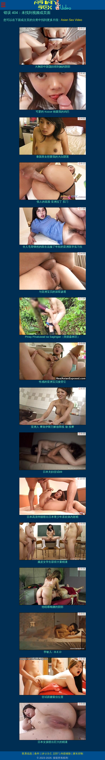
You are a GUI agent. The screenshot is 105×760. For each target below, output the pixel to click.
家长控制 (78, 753)
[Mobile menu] (3, 5)
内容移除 (66, 753)
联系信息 (27, 753)
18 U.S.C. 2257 (50, 753)
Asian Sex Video (71, 19)
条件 (36, 753)
